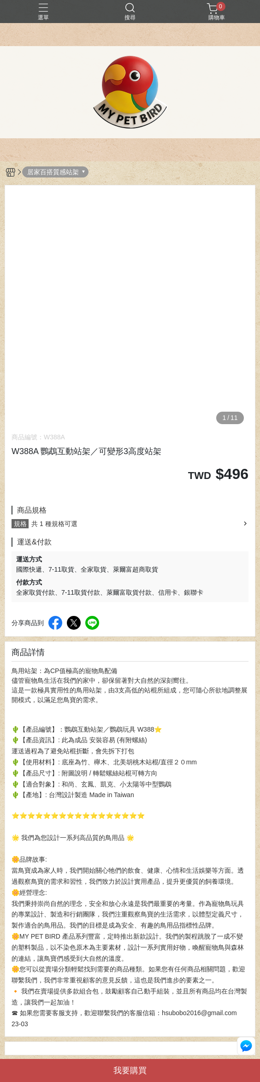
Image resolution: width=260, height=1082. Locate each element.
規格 (20, 523)
